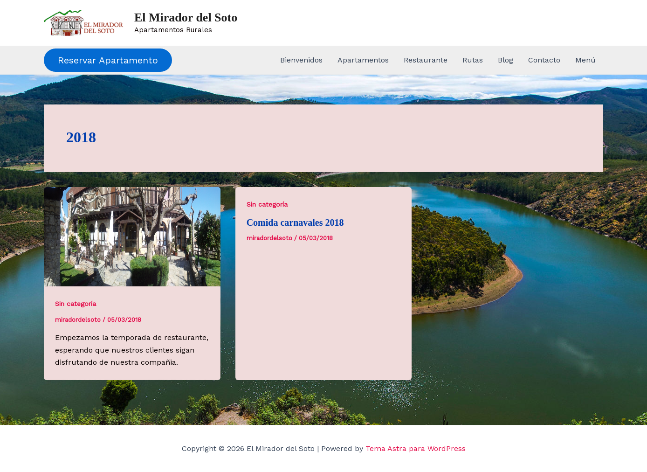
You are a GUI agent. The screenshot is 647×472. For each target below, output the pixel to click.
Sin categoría (75, 303)
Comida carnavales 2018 (295, 222)
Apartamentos (363, 60)
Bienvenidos (301, 60)
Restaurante (425, 60)
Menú (585, 60)
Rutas (472, 60)
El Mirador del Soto (185, 17)
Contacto (544, 60)
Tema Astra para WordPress (415, 448)
